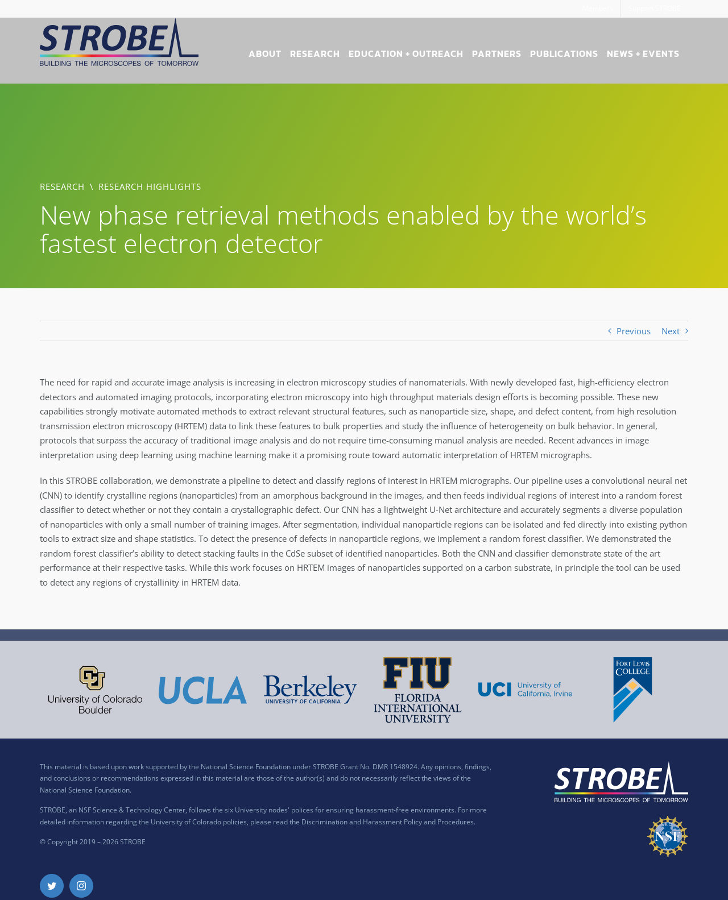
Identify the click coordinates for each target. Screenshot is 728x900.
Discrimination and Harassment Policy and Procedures (387, 822)
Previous (634, 331)
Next (670, 331)
